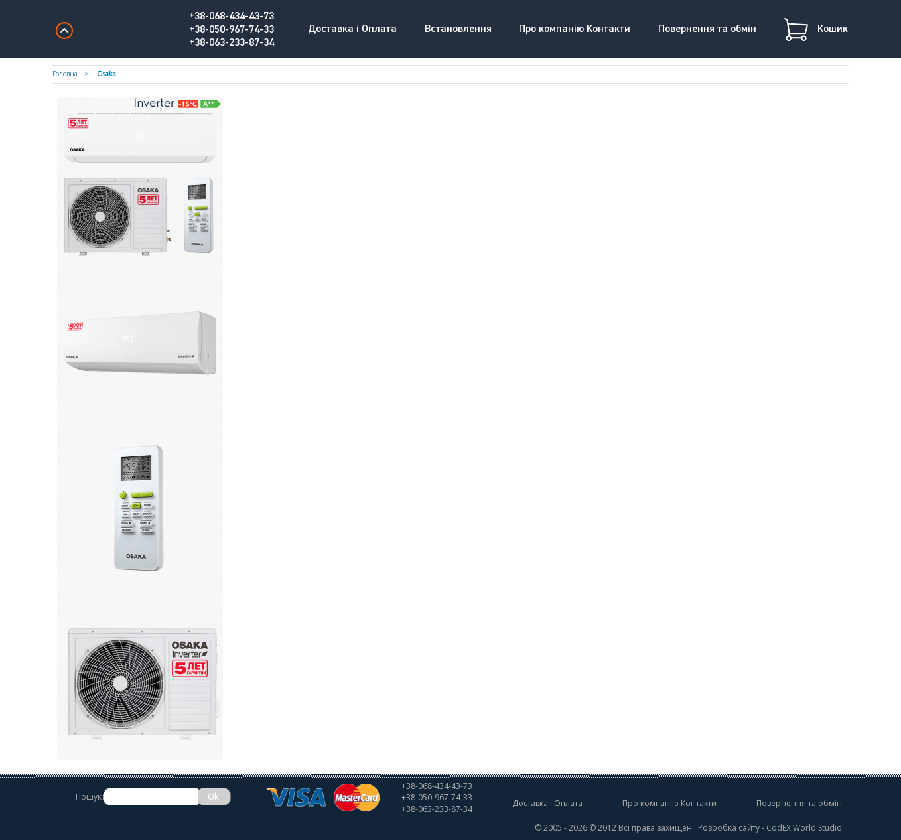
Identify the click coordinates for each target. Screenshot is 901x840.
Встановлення (458, 29)
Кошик (832, 29)
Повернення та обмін (707, 29)
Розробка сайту (729, 827)
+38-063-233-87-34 (231, 43)
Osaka (106, 73)
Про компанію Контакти (574, 29)
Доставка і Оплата (352, 29)
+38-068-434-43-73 (231, 16)
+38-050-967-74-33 (231, 30)
